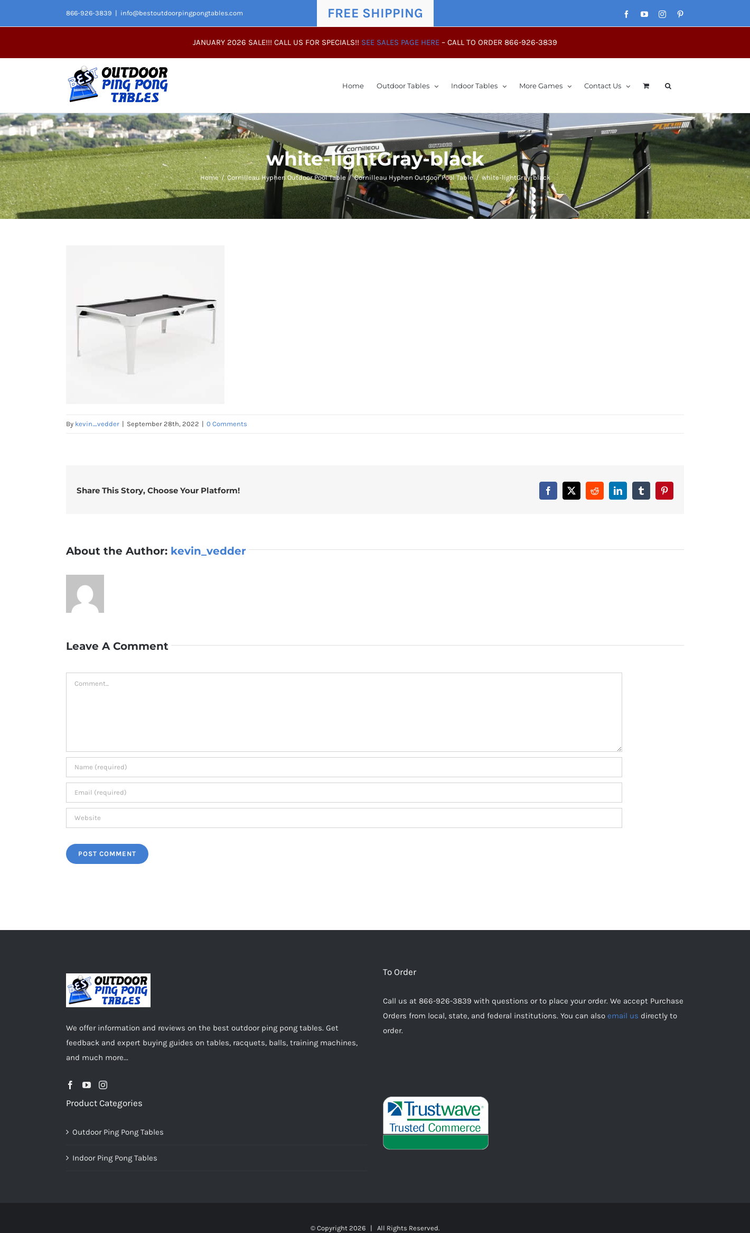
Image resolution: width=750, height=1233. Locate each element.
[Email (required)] (344, 793)
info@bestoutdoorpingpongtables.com (181, 13)
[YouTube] (86, 1085)
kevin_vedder (97, 424)
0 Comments (227, 424)
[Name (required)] (344, 767)
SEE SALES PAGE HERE (400, 42)
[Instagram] (103, 1085)
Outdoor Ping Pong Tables (118, 1132)
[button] (668, 85)
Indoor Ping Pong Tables (114, 1158)
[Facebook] (70, 1085)
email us (623, 1015)
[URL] (344, 818)
